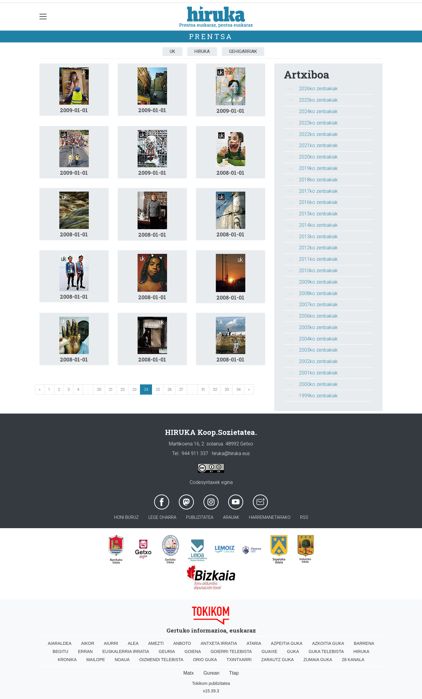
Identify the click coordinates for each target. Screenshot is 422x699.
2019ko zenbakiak (318, 168)
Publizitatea (199, 517)
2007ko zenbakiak (318, 304)
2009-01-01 (74, 110)
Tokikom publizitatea (211, 683)
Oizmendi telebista (161, 659)
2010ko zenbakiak (318, 270)
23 (134, 389)
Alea (133, 643)
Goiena (193, 651)
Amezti (155, 643)
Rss (304, 517)
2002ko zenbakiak (318, 361)
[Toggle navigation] (43, 16)
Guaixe (270, 651)
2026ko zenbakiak (318, 88)
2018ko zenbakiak (318, 180)
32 (215, 389)
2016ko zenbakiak (318, 202)
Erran (85, 651)
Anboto (182, 643)
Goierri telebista (231, 651)
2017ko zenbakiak (318, 191)
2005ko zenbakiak (318, 327)
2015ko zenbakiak (318, 214)
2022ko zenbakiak (318, 134)
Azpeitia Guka (287, 643)
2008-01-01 (230, 172)
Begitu (60, 651)
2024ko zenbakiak (318, 111)
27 (181, 389)
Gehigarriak (243, 51)
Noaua (122, 659)
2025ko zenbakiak (318, 100)
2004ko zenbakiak (318, 339)
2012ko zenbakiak (318, 248)
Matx (188, 673)
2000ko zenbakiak (318, 384)
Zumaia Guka (317, 659)
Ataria (254, 643)
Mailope (95, 659)
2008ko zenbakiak (318, 293)
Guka (293, 651)
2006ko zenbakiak (318, 316)
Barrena (364, 643)
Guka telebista (326, 651)
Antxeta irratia (219, 643)
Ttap (234, 673)
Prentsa (211, 36)
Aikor (87, 643)
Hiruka (202, 51)
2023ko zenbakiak (318, 123)
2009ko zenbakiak (318, 282)
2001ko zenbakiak (318, 373)
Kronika (67, 659)
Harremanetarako (269, 517)
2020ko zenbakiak (318, 157)
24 (146, 389)
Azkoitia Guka (328, 643)
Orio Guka (205, 659)
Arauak (231, 517)
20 (99, 389)
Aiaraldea (60, 643)
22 (122, 389)
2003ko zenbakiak (318, 350)
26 (169, 389)
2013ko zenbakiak (318, 236)
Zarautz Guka (277, 659)
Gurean (211, 673)
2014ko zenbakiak (318, 225)
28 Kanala (353, 659)
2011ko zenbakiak (318, 259)
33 (227, 389)
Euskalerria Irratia (125, 651)
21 (111, 389)
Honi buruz (126, 517)
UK (172, 51)
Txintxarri (239, 659)
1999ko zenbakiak (318, 396)
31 (203, 389)
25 (158, 389)
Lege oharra (162, 517)
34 (238, 389)
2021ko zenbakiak (318, 145)
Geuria (167, 651)
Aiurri (111, 643)
